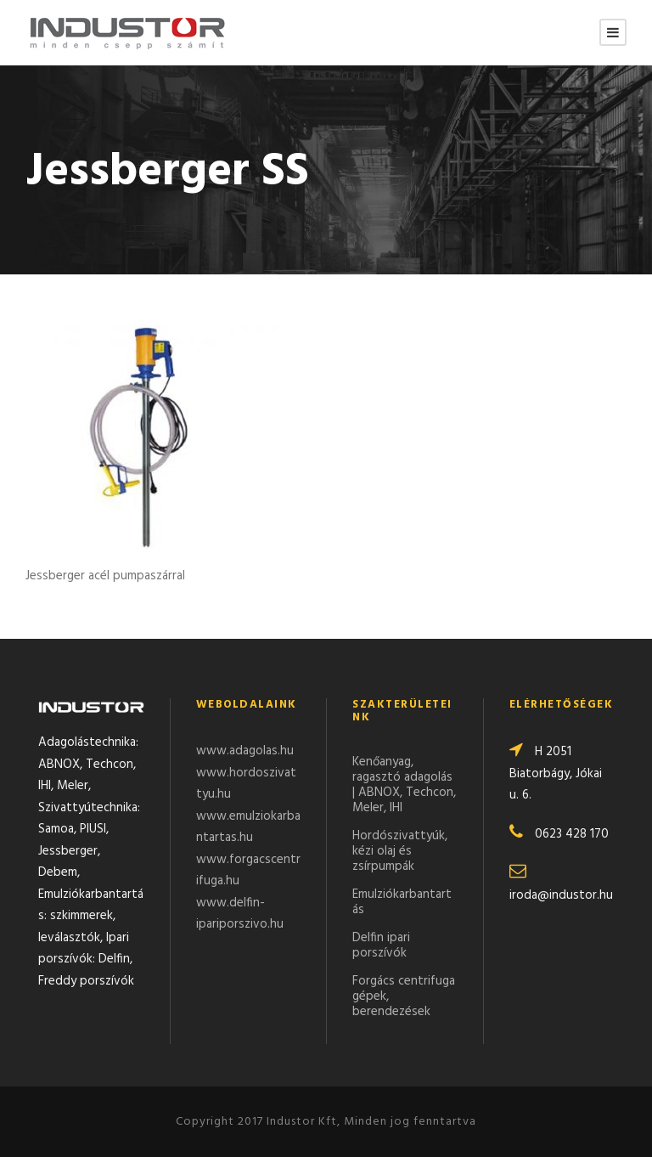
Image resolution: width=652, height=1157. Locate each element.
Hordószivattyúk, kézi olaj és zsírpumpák (399, 851)
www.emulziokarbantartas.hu (248, 827)
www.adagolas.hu (245, 751)
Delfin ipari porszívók (381, 945)
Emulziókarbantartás (402, 902)
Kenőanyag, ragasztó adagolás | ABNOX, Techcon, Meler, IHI (404, 785)
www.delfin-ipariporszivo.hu (240, 914)
